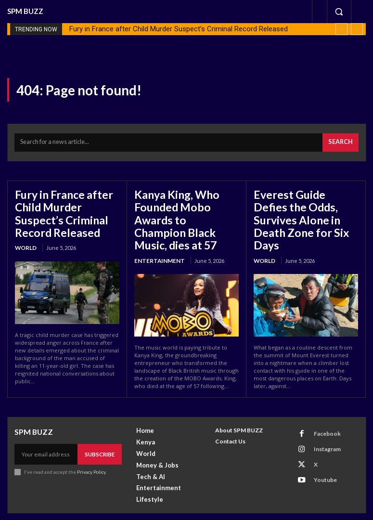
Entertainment (156, 239)
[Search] (342, 140)
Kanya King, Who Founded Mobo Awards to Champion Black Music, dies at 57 (184, 207)
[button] (338, 11)
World (25, 239)
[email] (46, 438)
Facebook (321, 418)
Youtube (319, 456)
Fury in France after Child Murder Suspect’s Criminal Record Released (178, 29)
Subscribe (101, 438)
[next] (357, 29)
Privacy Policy (91, 455)
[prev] (341, 29)
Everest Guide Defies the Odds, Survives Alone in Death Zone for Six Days (306, 207)
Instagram (321, 430)
